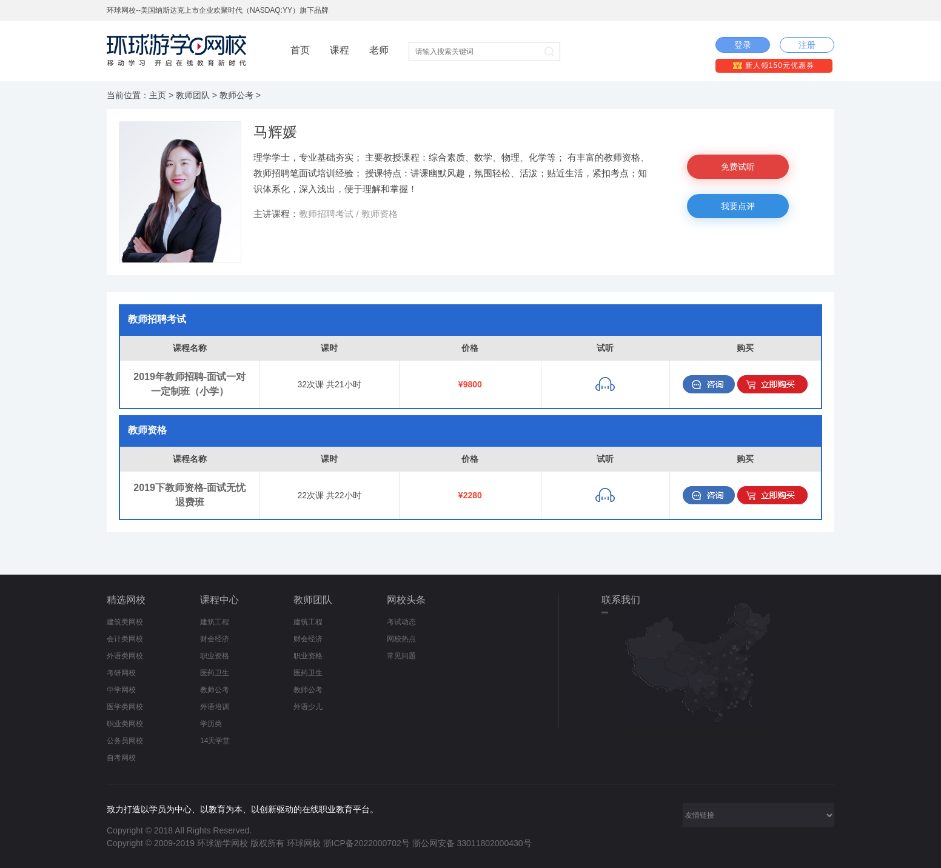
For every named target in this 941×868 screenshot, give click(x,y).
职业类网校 (125, 723)
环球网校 (304, 843)
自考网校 (121, 757)
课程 (339, 50)
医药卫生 (214, 673)
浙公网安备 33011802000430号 (472, 843)
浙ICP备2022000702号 (366, 843)
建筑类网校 (125, 622)
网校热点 (401, 639)
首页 (300, 50)
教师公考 (236, 95)
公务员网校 (125, 740)
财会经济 (214, 639)
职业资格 (214, 656)
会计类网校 (125, 639)
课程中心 (219, 600)
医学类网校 (125, 707)
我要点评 (738, 206)
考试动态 (401, 622)
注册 (807, 45)
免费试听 (738, 167)
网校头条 (406, 600)
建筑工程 (214, 622)
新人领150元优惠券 (773, 65)
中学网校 (121, 690)
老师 (379, 50)
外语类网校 (125, 656)
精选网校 (126, 600)
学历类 (211, 723)
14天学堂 (215, 740)
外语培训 (214, 707)
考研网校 (121, 673)
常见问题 (401, 656)
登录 (742, 45)
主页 (157, 95)
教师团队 (193, 95)
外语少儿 (308, 707)
